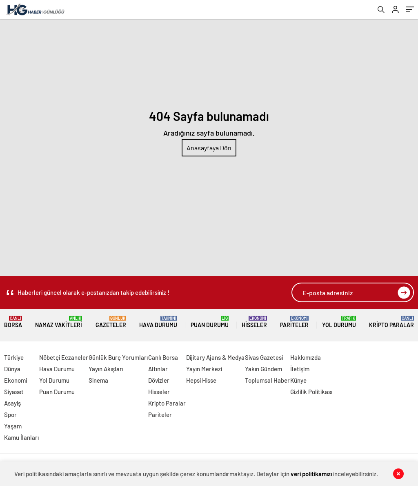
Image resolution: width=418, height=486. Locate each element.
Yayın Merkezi (204, 368)
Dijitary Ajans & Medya (215, 357)
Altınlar (158, 368)
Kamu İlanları (21, 437)
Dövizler (158, 380)
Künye (298, 380)
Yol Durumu (339, 322)
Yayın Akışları (106, 368)
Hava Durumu (158, 322)
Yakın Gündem (263, 368)
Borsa (13, 322)
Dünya (12, 368)
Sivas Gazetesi (264, 357)
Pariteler (294, 322)
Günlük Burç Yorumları (118, 357)
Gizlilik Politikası (311, 391)
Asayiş (12, 403)
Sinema (98, 380)
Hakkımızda (305, 357)
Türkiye (14, 357)
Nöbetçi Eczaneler (63, 357)
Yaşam (13, 426)
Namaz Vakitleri (58, 322)
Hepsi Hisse (201, 380)
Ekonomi (15, 380)
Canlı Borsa (163, 357)
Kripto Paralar (391, 322)
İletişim (299, 368)
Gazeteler (111, 322)
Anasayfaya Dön (209, 148)
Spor (10, 414)
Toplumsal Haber (267, 380)
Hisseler (254, 322)
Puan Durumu (210, 322)
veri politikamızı (311, 473)
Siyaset (14, 391)
